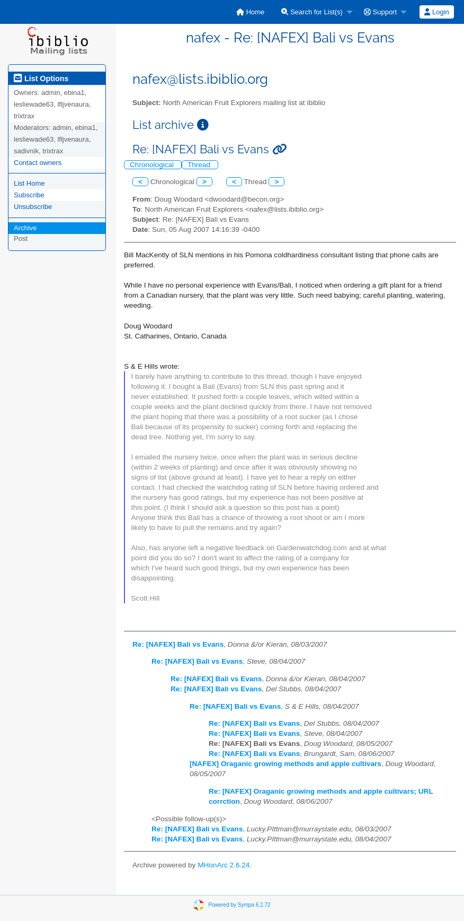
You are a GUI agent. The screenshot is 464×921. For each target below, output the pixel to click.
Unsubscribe (33, 207)
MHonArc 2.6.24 (223, 865)
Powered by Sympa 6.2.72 (239, 905)
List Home (29, 183)
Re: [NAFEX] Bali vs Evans (178, 644)
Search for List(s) (312, 12)
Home (250, 12)
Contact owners (37, 163)
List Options (41, 78)
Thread (200, 165)
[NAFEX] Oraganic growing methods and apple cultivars (285, 764)
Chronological (153, 165)
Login (436, 12)
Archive (25, 228)
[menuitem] (250, 12)
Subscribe (29, 195)
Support (380, 12)
